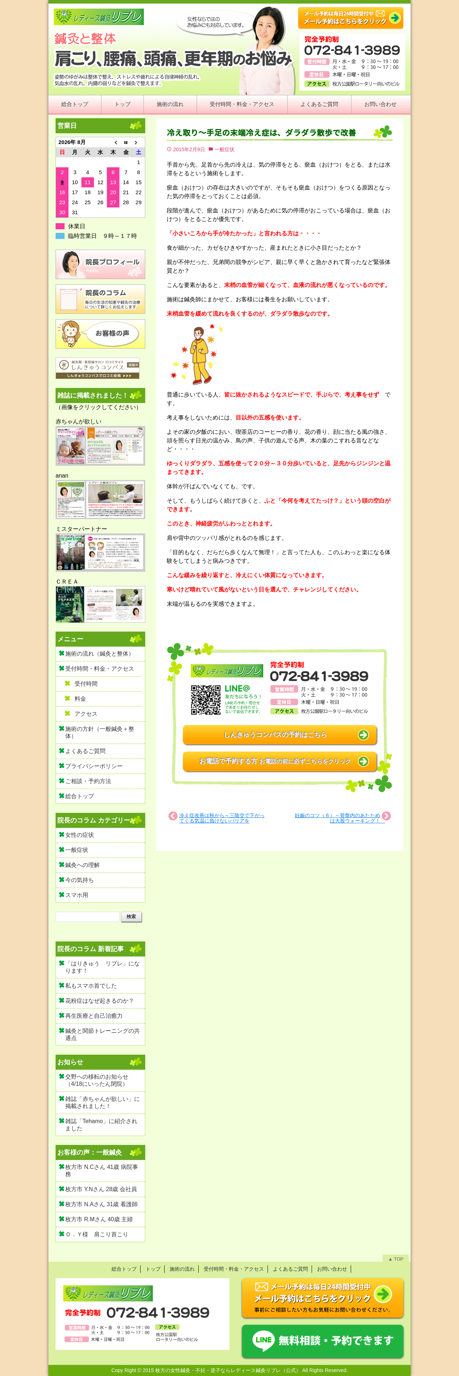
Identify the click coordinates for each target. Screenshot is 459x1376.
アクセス (86, 714)
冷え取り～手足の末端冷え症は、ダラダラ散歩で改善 (265, 132)
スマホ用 (76, 895)
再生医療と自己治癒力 (94, 1016)
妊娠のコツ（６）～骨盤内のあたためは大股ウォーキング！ (340, 818)
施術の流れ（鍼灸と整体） (99, 654)
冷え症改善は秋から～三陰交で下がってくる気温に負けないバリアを (222, 818)
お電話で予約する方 (275, 761)
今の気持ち (79, 880)
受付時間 (86, 684)
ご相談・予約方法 (88, 781)
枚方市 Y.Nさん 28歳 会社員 (101, 1189)
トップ (122, 104)
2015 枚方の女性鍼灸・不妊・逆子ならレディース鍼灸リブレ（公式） (222, 1370)
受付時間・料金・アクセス (242, 104)
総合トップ (74, 104)
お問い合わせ (380, 104)
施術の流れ (170, 104)
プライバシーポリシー (94, 766)
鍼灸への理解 (82, 865)
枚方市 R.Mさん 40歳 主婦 (99, 1219)
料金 (80, 699)
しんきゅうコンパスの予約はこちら (275, 734)
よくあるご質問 (319, 104)
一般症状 (224, 149)
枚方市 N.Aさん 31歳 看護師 (101, 1204)
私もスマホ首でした (91, 986)
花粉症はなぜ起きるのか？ (99, 1001)
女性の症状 (79, 835)
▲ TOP (395, 1259)
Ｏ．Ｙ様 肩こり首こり (96, 1234)
